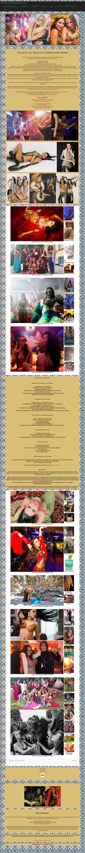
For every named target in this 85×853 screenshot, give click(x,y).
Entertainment (35, 6)
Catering (43, 6)
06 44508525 (45, 106)
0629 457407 (38, 99)
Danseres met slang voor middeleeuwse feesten (14, 3)
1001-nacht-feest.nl (56, 465)
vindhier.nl (42, 771)
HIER (72, 836)
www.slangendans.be (64, 91)
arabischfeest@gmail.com (44, 101)
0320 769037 (43, 98)
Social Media (42, 768)
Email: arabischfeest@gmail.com (10, 6)
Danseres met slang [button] (70, 6)
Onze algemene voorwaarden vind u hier (42, 840)
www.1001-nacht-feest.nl (54, 93)
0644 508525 (45, 99)
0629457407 (38, 106)
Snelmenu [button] (5, 9)
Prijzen (51, 6)
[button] (16, 761)
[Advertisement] (42, 850)
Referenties (59, 6)
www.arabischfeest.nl (51, 94)
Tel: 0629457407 (24, 6)
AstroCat (42, 844)
